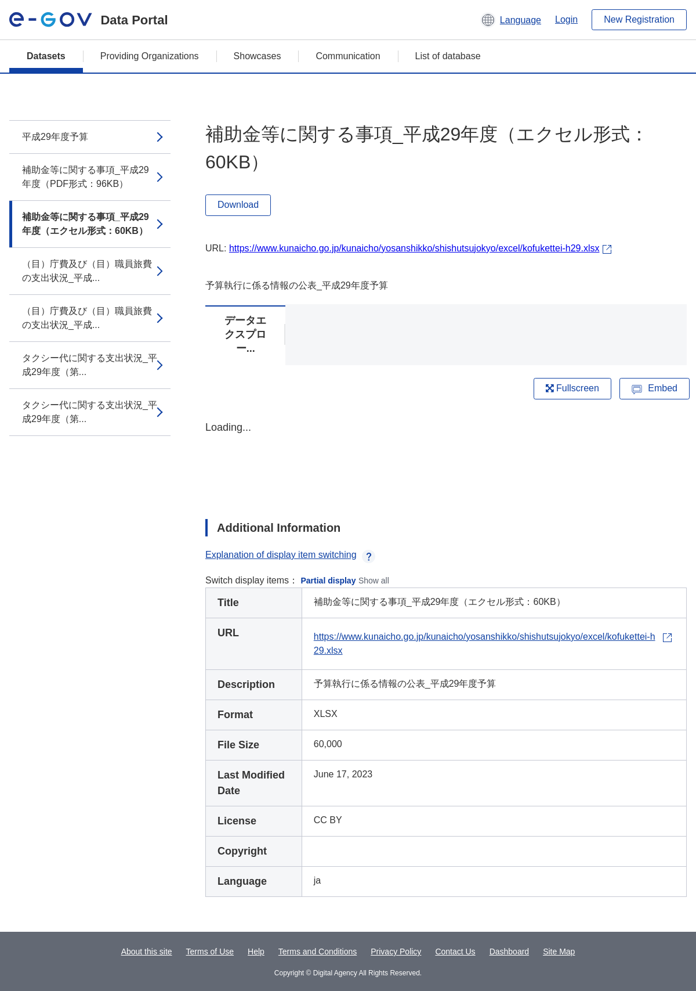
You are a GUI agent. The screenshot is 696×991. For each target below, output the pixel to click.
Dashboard (510, 951)
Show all (373, 580)
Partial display (328, 580)
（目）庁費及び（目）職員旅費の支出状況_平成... (87, 271)
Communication (348, 56)
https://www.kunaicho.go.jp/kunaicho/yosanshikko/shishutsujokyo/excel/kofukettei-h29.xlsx (414, 248)
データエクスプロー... (245, 334)
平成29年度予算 (55, 137)
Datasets (46, 56)
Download (238, 205)
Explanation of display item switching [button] (290, 555)
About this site (146, 951)
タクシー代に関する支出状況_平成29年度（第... (89, 365)
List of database (448, 56)
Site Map (559, 951)
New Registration (639, 19)
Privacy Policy (396, 951)
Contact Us (455, 951)
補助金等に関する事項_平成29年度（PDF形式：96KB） (85, 177)
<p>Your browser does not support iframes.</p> (446, 459)
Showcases (257, 56)
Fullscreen (572, 388)
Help (256, 951)
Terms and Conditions (317, 951)
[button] (510, 19)
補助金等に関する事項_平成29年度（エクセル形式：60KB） (85, 224)
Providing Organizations (149, 56)
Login (566, 19)
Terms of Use (210, 951)
